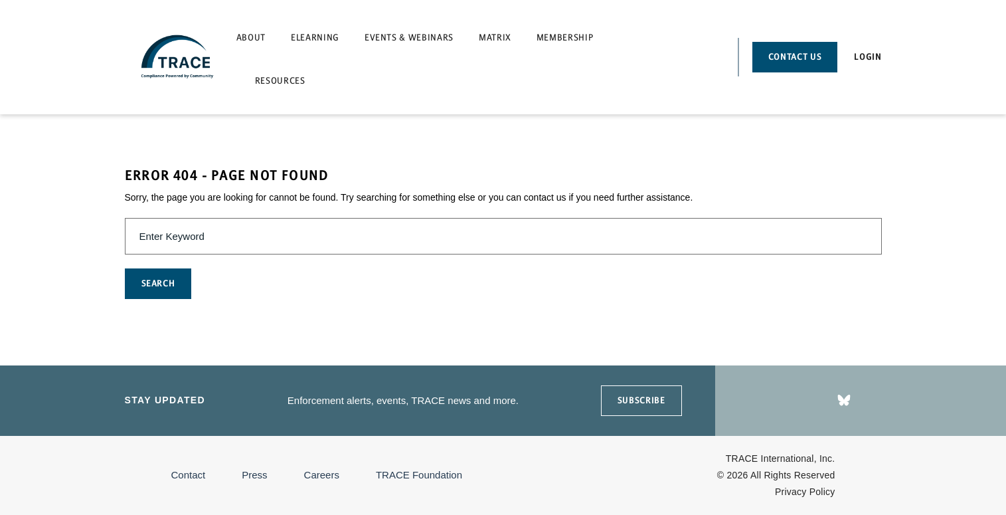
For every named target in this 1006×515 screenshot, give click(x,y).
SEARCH (158, 283)
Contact (188, 474)
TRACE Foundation (419, 474)
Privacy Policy (805, 491)
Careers (321, 474)
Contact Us (795, 56)
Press (254, 474)
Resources (280, 81)
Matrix (495, 38)
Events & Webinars (409, 38)
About (251, 38)
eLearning (315, 38)
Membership (565, 38)
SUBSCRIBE (641, 400)
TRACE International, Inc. (780, 458)
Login (867, 56)
